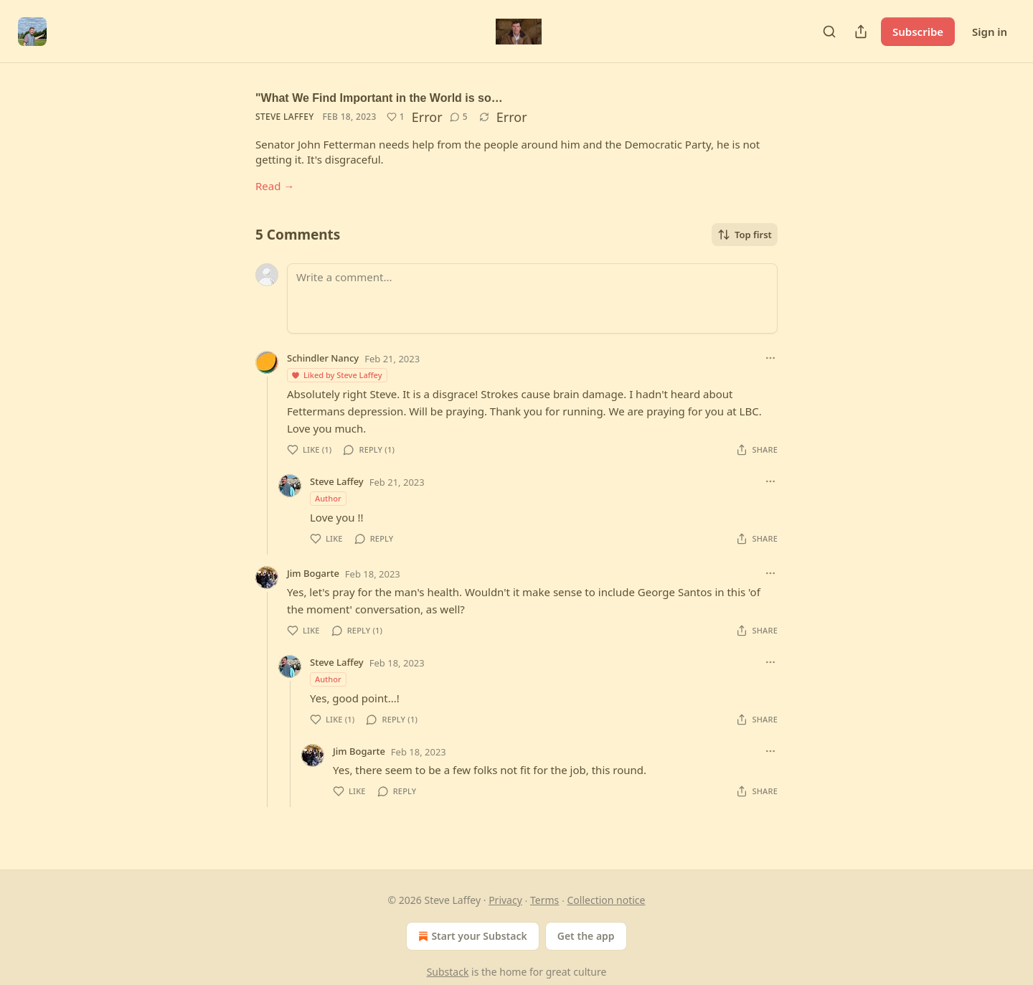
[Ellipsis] (770, 358)
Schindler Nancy (323, 358)
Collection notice (606, 900)
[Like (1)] (395, 117)
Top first (744, 234)
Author (328, 498)
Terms (544, 900)
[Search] (829, 31)
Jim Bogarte (313, 573)
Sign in (989, 31)
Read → (274, 186)
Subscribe (917, 31)
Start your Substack (471, 936)
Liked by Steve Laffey (336, 374)
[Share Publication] (860, 31)
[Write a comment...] (532, 298)
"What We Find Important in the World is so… (379, 98)
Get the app (586, 936)
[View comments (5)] (458, 117)
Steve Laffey (284, 116)
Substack (448, 972)
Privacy (505, 900)
